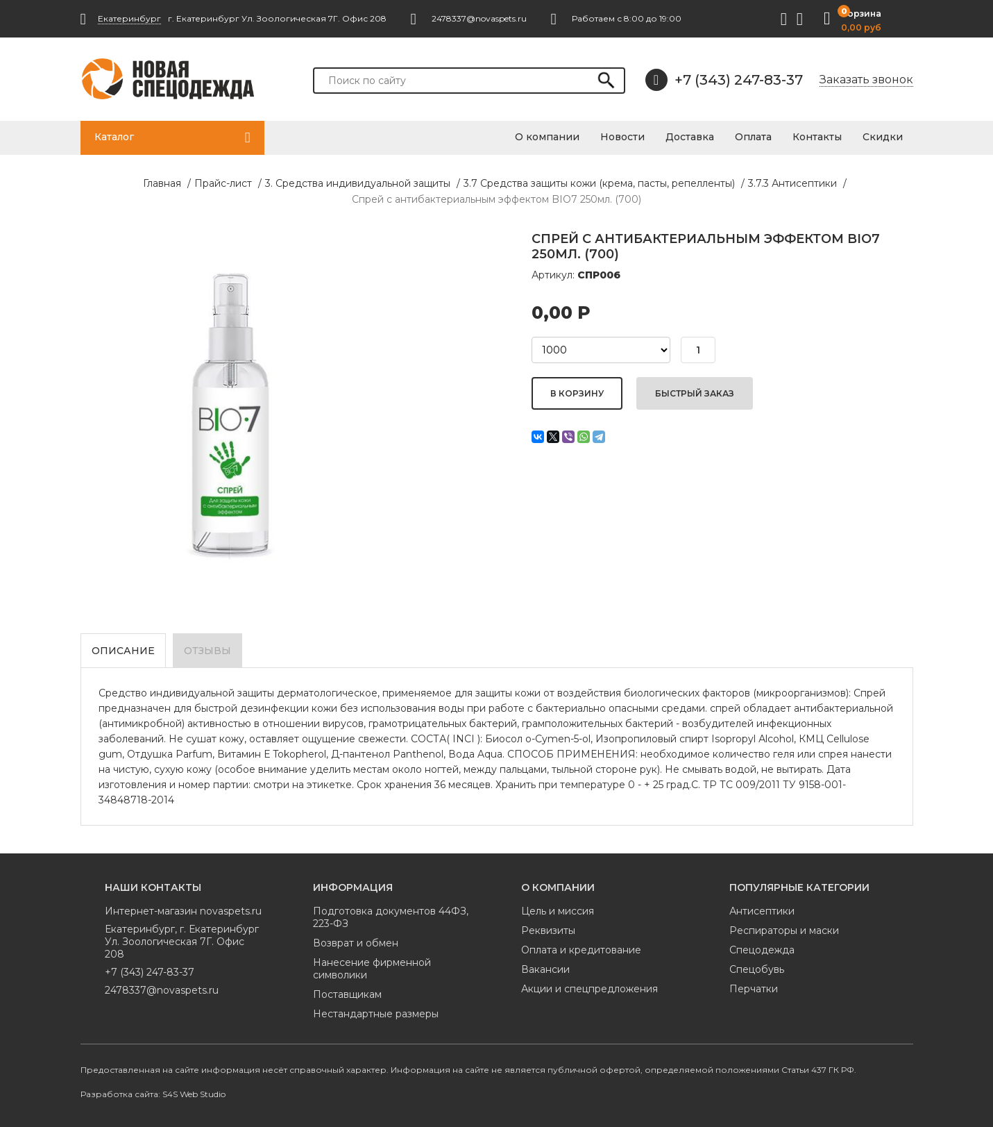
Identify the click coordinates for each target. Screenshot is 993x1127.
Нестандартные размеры (376, 1014)
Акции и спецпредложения (589, 989)
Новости (622, 137)
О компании (547, 137)
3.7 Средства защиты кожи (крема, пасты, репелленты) (599, 183)
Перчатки (753, 989)
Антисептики (762, 911)
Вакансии (545, 969)
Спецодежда (762, 950)
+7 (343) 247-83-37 (724, 80)
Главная (162, 183)
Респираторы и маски (784, 930)
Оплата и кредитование (581, 950)
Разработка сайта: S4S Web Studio (153, 1094)
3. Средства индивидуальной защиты (357, 183)
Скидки (883, 137)
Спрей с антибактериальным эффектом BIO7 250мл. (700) (496, 199)
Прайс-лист (223, 183)
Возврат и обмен (355, 943)
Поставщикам (347, 994)
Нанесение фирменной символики (372, 968)
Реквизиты (548, 930)
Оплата (753, 137)
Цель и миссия (557, 911)
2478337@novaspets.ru (162, 990)
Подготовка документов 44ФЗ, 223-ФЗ (390, 917)
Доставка (689, 137)
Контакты (817, 137)
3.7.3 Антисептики (792, 183)
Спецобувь (756, 969)
